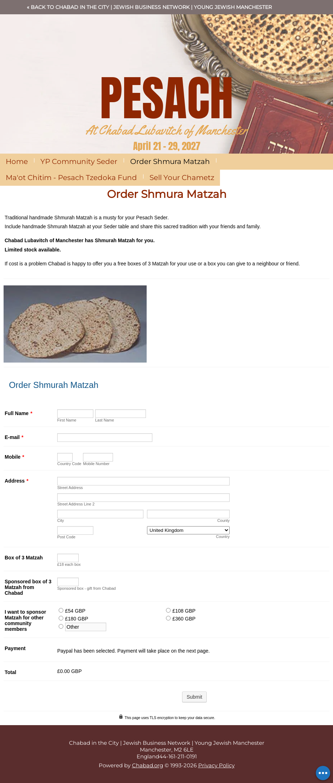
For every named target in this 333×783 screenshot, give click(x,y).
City (60, 520)
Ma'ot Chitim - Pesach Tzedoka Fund (71, 177)
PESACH (166, 98)
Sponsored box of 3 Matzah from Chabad (28, 587)
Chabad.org (147, 765)
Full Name (18, 413)
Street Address (70, 487)
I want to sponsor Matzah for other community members (25, 620)
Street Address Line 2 (75, 504)
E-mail (14, 437)
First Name (66, 420)
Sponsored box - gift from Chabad (86, 588)
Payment (15, 648)
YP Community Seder (78, 161)
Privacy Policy (216, 765)
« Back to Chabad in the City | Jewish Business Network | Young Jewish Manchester (149, 7)
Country (223, 536)
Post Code (66, 537)
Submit (194, 697)
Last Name (104, 420)
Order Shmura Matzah (170, 161)
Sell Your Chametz (182, 177)
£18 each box (69, 564)
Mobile (14, 457)
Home (17, 161)
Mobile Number (96, 464)
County (223, 520)
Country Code (69, 464)
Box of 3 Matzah (24, 557)
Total (10, 672)
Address (16, 481)
